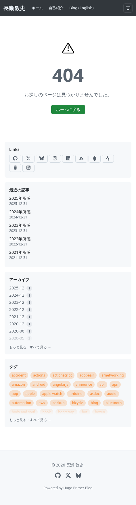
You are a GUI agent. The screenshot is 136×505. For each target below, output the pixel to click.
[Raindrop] (95, 159)
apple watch (52, 393)
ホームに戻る (68, 109)
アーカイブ (19, 279)
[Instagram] (55, 159)
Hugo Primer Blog (77, 487)
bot (84, 412)
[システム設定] (128, 8)
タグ (13, 366)
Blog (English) (81, 7)
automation (21, 402)
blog (94, 402)
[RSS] (28, 168)
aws (42, 402)
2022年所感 (19, 238)
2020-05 (20, 338)
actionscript (62, 375)
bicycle (77, 402)
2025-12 (20, 288)
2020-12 (20, 324)
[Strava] (108, 159)
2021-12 (20, 316)
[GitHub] (15, 159)
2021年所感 (19, 252)
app (15, 393)
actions (39, 375)
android (38, 384)
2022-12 (20, 309)
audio (111, 393)
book (47, 412)
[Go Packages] (15, 168)
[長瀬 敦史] (14, 8)
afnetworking (112, 375)
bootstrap (66, 412)
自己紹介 (56, 7)
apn (115, 384)
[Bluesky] (42, 159)
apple (30, 393)
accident (19, 375)
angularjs (60, 384)
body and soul (23, 412)
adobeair (86, 375)
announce (84, 384)
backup (59, 402)
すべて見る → (40, 347)
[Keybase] (81, 159)
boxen (100, 412)
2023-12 (20, 302)
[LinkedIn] (68, 159)
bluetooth (114, 402)
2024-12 (20, 295)
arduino (76, 393)
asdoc (94, 393)
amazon (18, 384)
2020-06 (20, 331)
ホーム (37, 7)
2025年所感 (19, 198)
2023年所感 (19, 225)
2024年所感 (19, 211)
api (102, 384)
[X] (28, 159)
